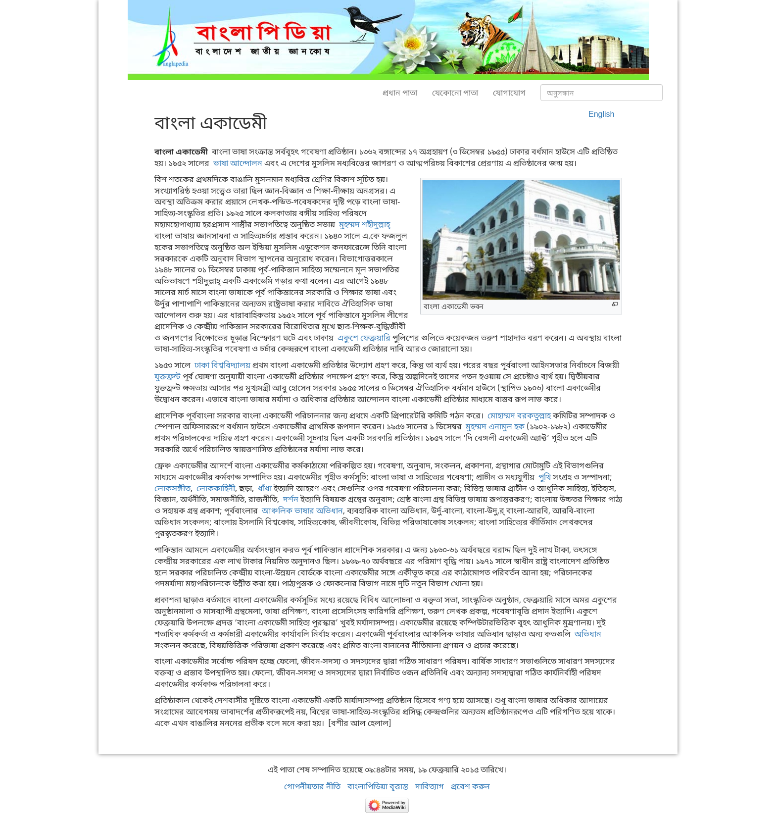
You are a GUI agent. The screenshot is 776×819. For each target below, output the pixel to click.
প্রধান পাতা (400, 92)
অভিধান (588, 633)
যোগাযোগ (509, 92)
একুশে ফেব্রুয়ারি (364, 337)
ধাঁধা (265, 488)
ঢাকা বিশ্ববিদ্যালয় (222, 364)
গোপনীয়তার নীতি (312, 786)
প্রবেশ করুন (470, 786)
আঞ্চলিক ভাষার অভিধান (302, 510)
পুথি (544, 476)
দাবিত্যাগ (429, 786)
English (601, 113)
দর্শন (290, 499)
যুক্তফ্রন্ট (167, 376)
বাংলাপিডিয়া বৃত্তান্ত (377, 786)
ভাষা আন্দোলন (237, 162)
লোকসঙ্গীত (172, 488)
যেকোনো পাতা (455, 92)
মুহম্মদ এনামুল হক (495, 426)
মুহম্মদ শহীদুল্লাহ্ (364, 224)
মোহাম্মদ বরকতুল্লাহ (519, 415)
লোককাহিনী (215, 488)
